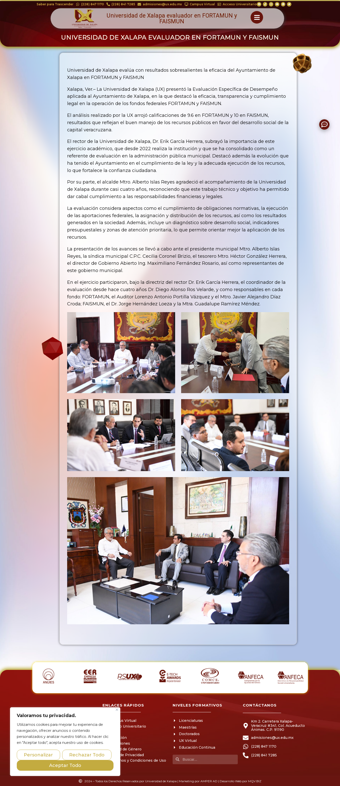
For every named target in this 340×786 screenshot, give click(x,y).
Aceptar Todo (65, 765)
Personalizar (38, 755)
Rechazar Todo (86, 755)
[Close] (117, 710)
